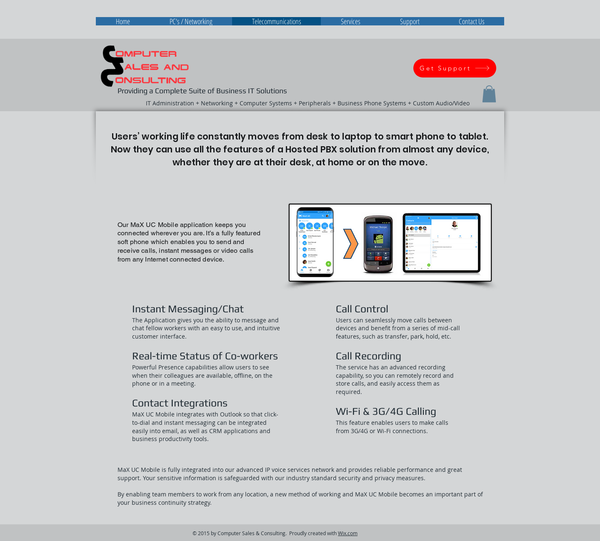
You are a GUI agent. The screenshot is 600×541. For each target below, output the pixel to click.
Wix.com (348, 533)
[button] (489, 93)
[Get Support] (454, 68)
